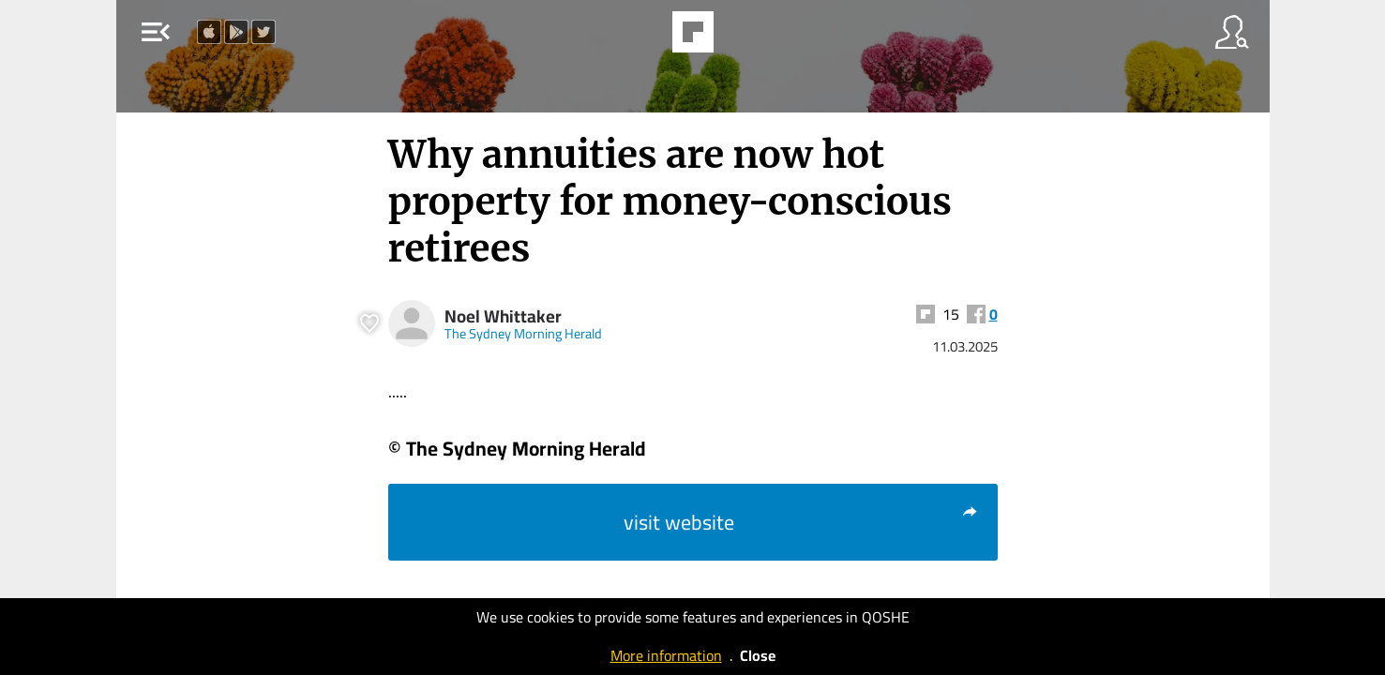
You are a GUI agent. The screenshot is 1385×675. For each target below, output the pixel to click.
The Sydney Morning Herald (523, 333)
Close (757, 655)
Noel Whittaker (503, 316)
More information (666, 655)
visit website (801, 522)
